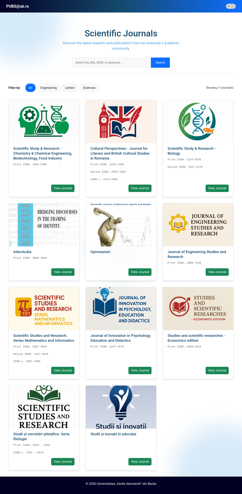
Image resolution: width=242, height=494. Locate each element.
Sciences (89, 88)
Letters (70, 88)
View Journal (63, 188)
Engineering (48, 88)
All (30, 88)
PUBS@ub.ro (17, 6)
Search (160, 62)
